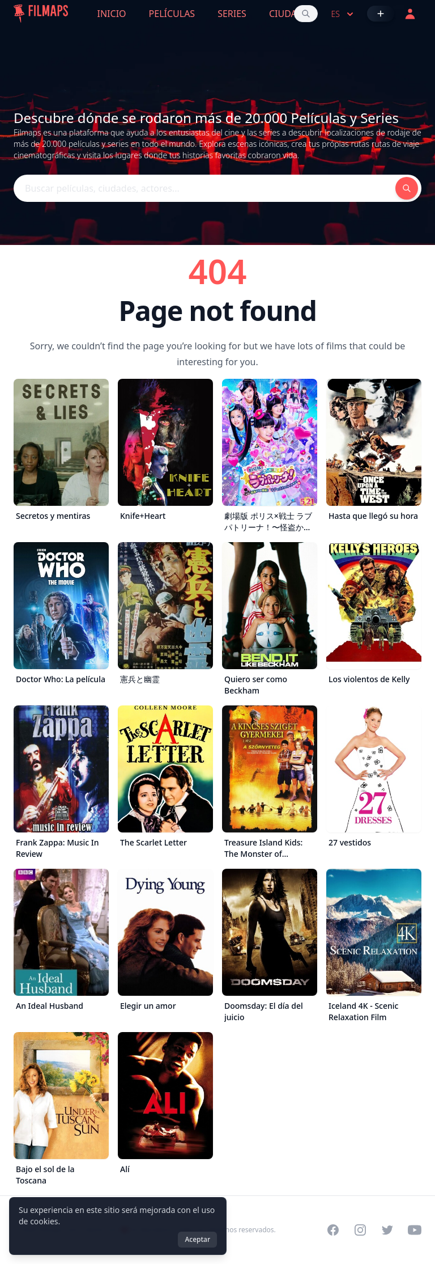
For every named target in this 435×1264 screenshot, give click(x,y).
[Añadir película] (380, 14)
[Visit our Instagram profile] (360, 1230)
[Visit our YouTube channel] (414, 1230)
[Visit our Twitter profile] (387, 1230)
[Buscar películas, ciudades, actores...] (306, 13)
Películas (172, 13)
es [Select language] (343, 14)
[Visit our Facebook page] (333, 1230)
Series (232, 13)
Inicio (111, 13)
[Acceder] (410, 13)
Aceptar (197, 1239)
